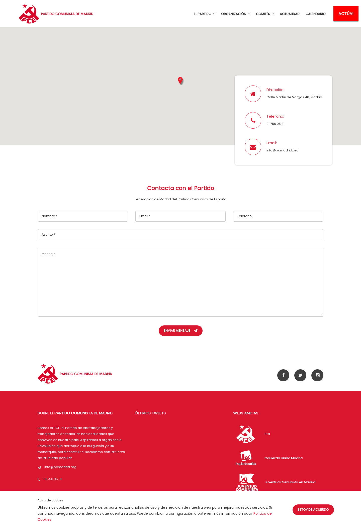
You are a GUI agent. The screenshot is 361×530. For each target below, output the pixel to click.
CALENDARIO (316, 14)
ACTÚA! (345, 14)
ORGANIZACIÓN (235, 14)
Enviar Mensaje (181, 330)
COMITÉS (265, 14)
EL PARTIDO (204, 14)
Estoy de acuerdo (313, 509)
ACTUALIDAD (290, 14)
